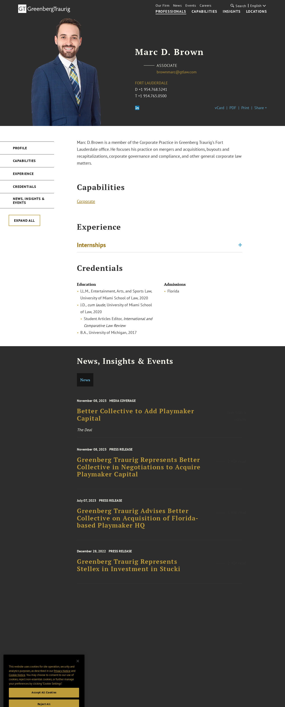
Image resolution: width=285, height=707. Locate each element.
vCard (219, 107)
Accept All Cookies (44, 697)
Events (190, 5)
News (177, 5)
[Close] (77, 666)
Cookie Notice (17, 680)
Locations (256, 11)
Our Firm (163, 5)
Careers (206, 5)
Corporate (86, 202)
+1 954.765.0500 (152, 95)
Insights (232, 11)
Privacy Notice (62, 675)
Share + (260, 107)
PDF (232, 107)
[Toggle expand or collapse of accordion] (240, 245)
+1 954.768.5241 (153, 89)
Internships (91, 246)
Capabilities (204, 11)
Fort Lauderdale (151, 82)
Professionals (171, 11)
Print (245, 107)
